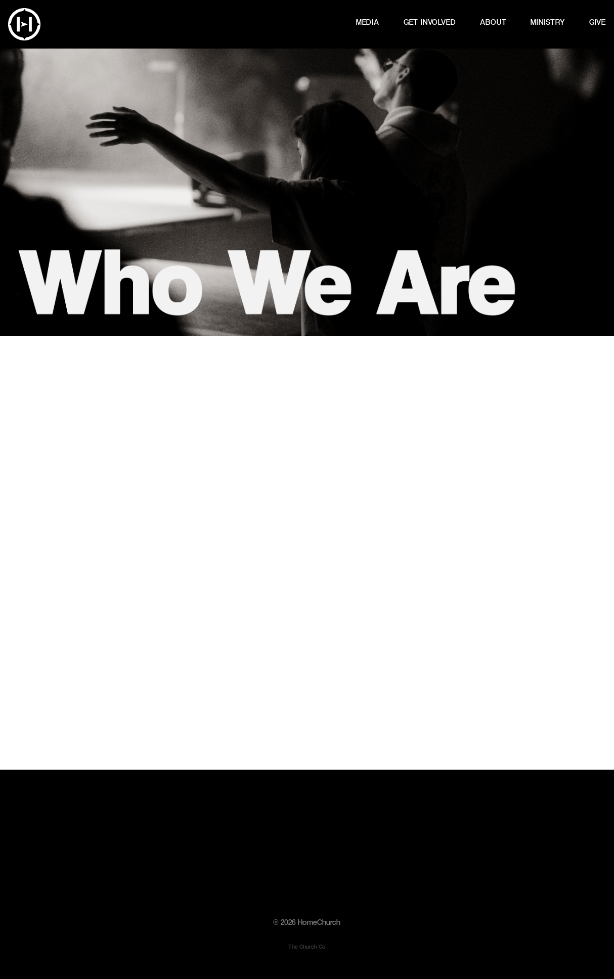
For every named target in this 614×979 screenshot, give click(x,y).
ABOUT (493, 22)
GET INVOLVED (430, 22)
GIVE (597, 22)
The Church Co (306, 946)
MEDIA (367, 22)
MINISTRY (547, 22)
